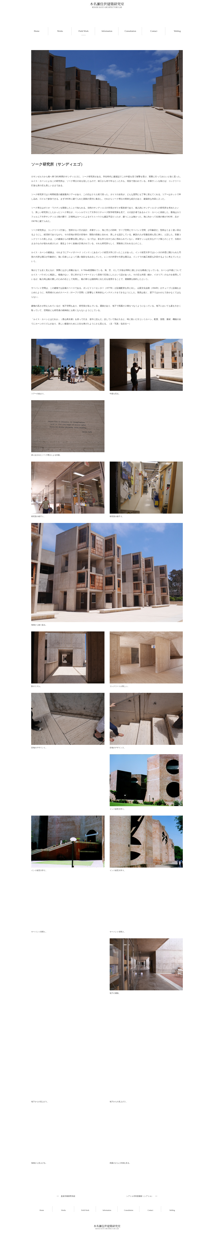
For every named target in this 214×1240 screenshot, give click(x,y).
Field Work (85, 1210)
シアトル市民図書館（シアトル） (139, 1196)
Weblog (172, 1210)
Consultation (128, 1210)
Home (42, 1210)
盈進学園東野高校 (68, 1196)
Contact (150, 1210)
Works (63, 1210)
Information (107, 1210)
